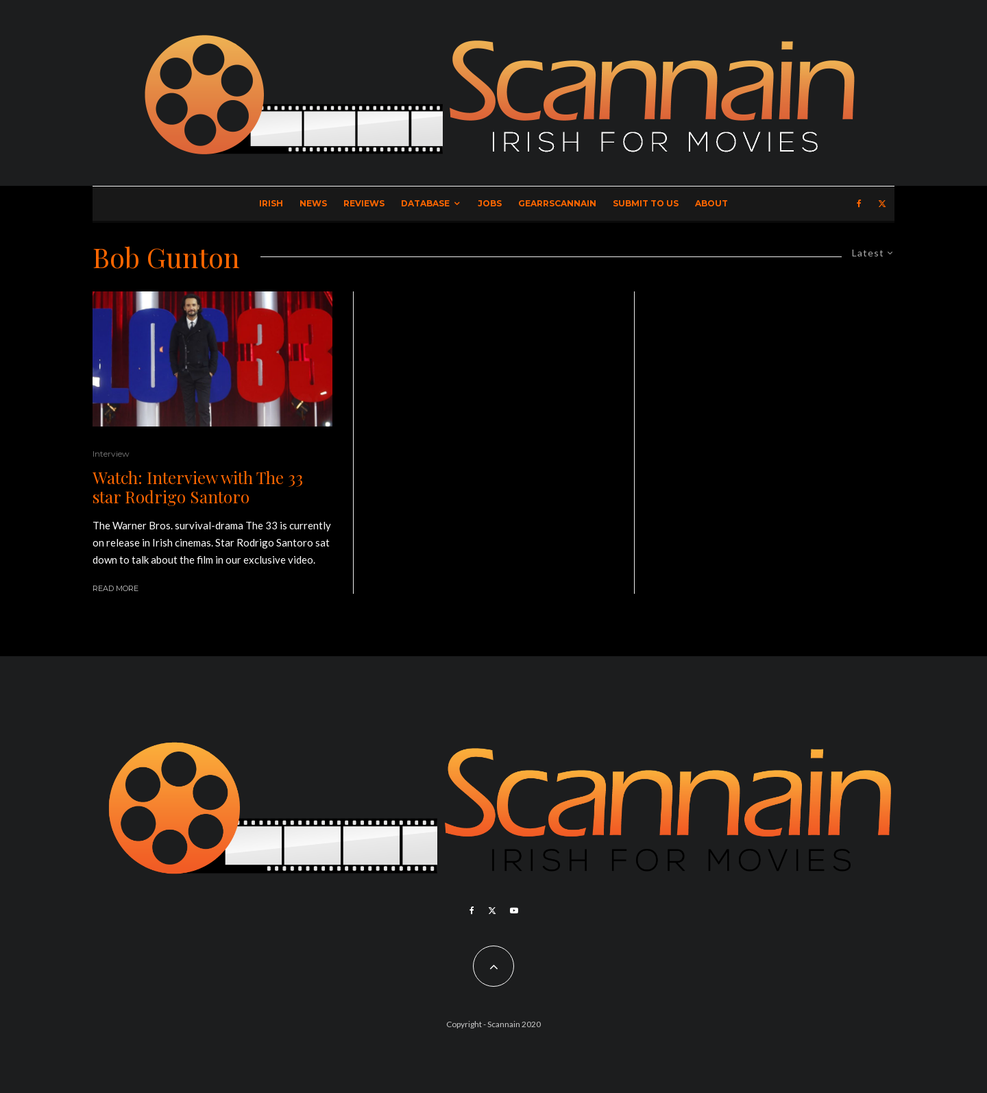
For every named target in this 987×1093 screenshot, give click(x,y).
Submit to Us (646, 203)
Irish (271, 203)
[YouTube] (514, 910)
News (313, 203)
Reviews (364, 203)
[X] (882, 204)
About (711, 203)
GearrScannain (557, 203)
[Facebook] (859, 204)
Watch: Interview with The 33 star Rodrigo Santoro (198, 487)
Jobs (490, 203)
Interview (111, 453)
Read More (115, 588)
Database (425, 203)
